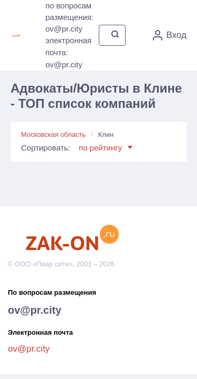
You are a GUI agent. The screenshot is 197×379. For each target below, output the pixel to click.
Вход (169, 35)
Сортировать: (76, 147)
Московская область (53, 134)
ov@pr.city (34, 310)
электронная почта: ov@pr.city (68, 52)
